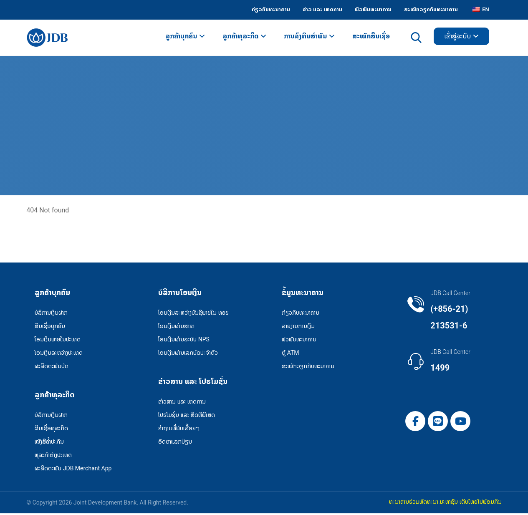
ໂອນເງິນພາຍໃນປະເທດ (58, 340)
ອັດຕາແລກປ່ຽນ (175, 442)
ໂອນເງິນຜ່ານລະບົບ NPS (184, 340)
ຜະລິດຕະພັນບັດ (51, 367)
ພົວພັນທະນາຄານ (299, 340)
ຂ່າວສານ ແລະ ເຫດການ (182, 402)
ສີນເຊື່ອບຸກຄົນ (50, 326)
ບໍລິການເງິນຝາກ (51, 313)
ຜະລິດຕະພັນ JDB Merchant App (73, 469)
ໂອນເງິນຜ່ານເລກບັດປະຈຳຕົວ (188, 353)
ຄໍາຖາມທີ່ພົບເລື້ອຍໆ (179, 429)
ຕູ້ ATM (290, 353)
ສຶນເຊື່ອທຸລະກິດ (51, 429)
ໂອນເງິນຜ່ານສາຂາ (176, 326)
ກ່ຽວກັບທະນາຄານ (300, 313)
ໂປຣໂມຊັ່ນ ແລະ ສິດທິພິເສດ (186, 416)
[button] (415, 422)
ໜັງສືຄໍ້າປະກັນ (49, 442)
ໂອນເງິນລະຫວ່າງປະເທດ (59, 353)
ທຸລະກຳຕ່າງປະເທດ (53, 456)
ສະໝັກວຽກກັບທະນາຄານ (308, 367)
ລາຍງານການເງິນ (298, 326)
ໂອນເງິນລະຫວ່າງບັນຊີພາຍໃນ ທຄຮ (193, 313)
